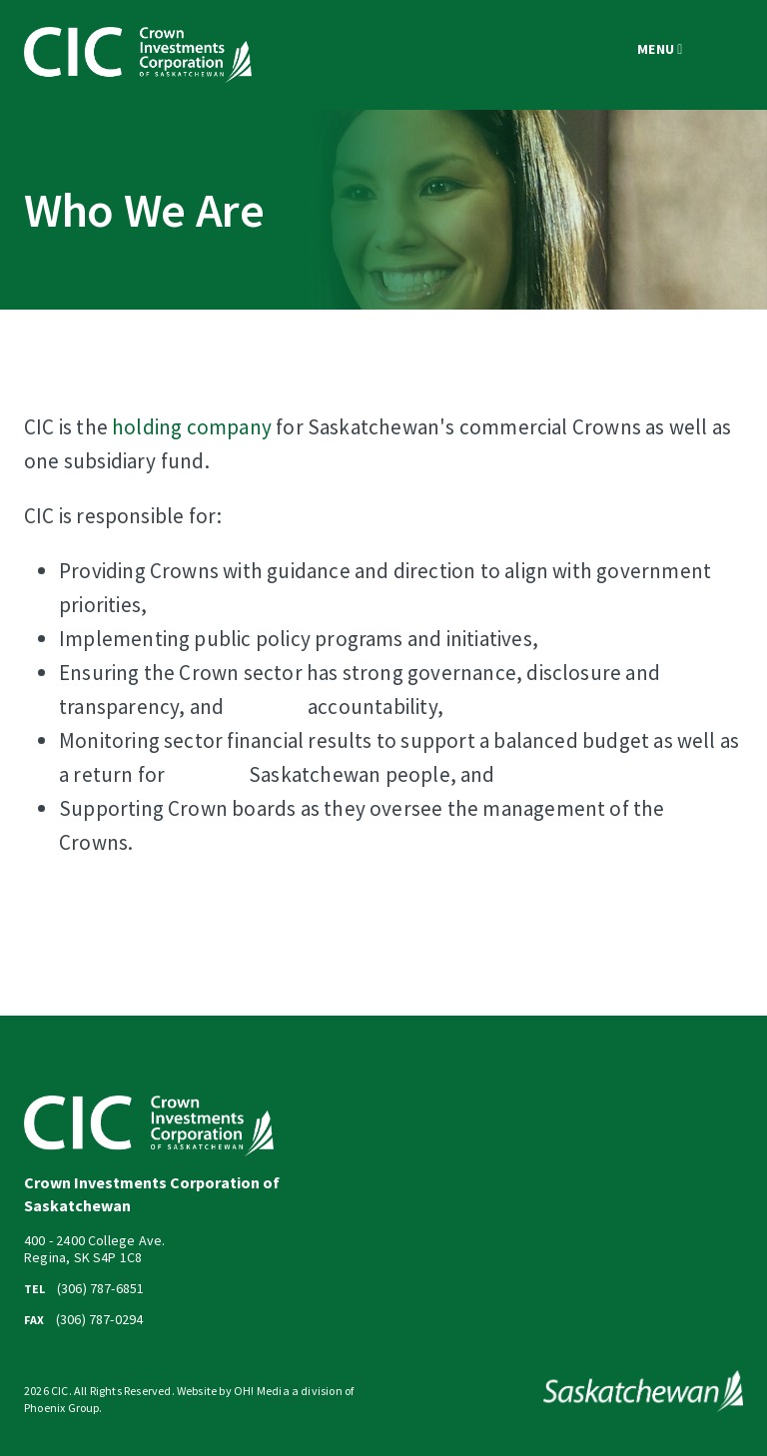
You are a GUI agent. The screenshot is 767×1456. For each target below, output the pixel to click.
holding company (192, 426)
